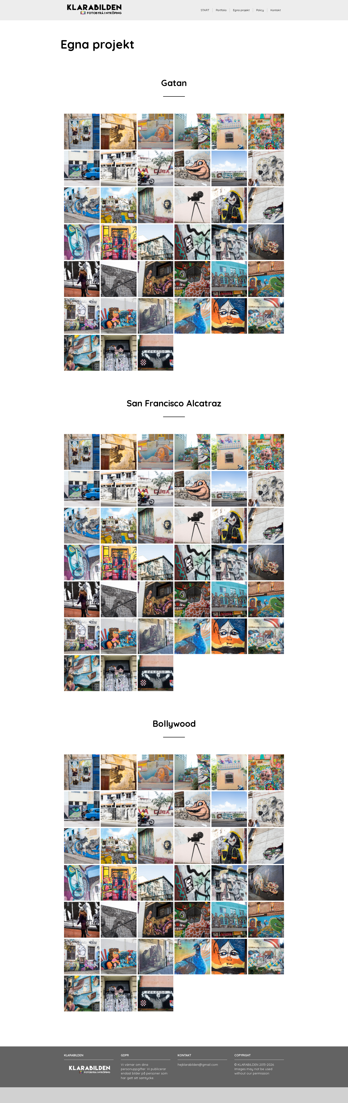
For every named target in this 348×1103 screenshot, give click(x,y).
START (205, 10)
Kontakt (275, 10)
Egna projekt (241, 10)
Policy (260, 10)
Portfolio (221, 10)
